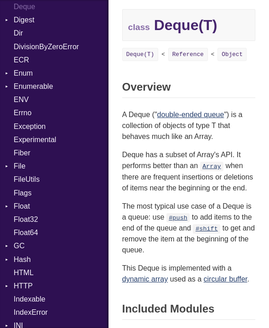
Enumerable (33, 86)
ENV (21, 99)
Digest (24, 20)
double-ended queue (190, 114)
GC (19, 246)
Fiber (22, 153)
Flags (22, 193)
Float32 (26, 219)
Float (22, 206)
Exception (30, 126)
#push (178, 218)
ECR (21, 60)
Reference (188, 54)
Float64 (26, 232)
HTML (24, 273)
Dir (18, 33)
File (20, 166)
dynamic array (145, 279)
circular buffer (226, 279)
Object (232, 54)
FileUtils (27, 179)
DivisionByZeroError (46, 47)
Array (211, 166)
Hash (22, 259)
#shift (207, 229)
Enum (23, 73)
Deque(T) (140, 54)
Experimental (35, 140)
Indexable (29, 299)
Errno (22, 113)
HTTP (23, 286)
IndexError (31, 312)
